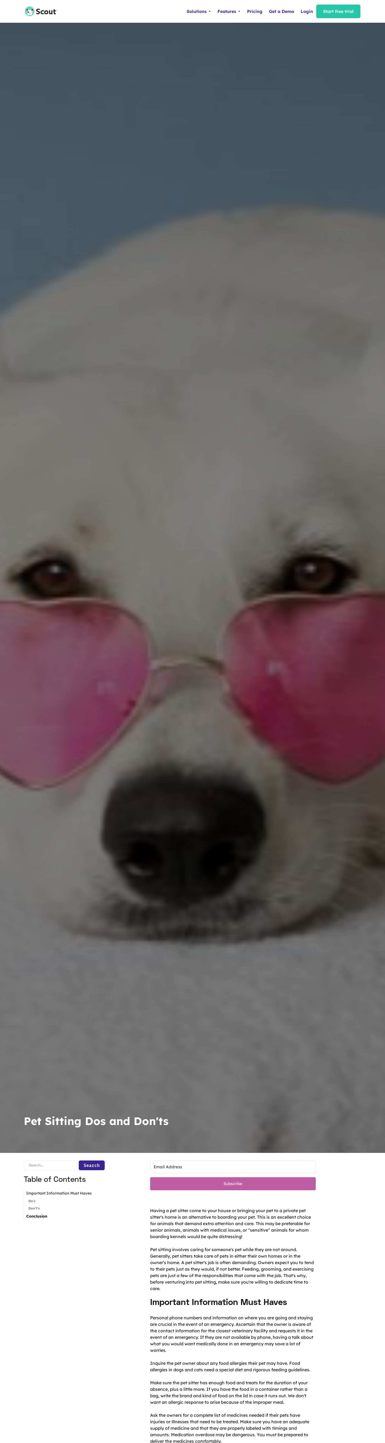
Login (307, 11)
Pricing (254, 11)
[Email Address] (233, 1166)
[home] (38, 11)
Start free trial (338, 11)
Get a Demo (281, 11)
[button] (199, 11)
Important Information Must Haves (59, 1193)
